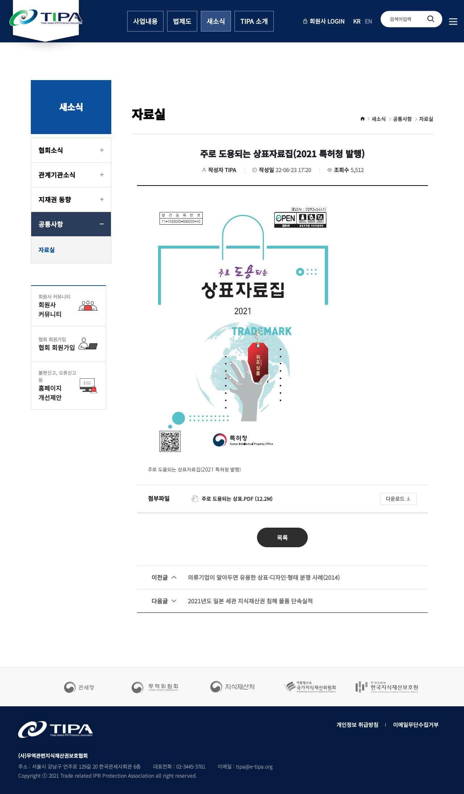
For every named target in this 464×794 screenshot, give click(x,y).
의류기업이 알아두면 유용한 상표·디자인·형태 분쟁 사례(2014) (246, 577)
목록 (282, 537)
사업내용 (145, 21)
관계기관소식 (56, 174)
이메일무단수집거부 (416, 724)
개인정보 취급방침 (357, 724)
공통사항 (50, 224)
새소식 (216, 21)
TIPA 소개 (254, 21)
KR (356, 21)
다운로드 (398, 498)
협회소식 (50, 150)
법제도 (182, 21)
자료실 (46, 249)
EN (368, 21)
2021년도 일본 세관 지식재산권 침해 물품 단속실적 (232, 600)
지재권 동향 (54, 199)
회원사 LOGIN (323, 21)
